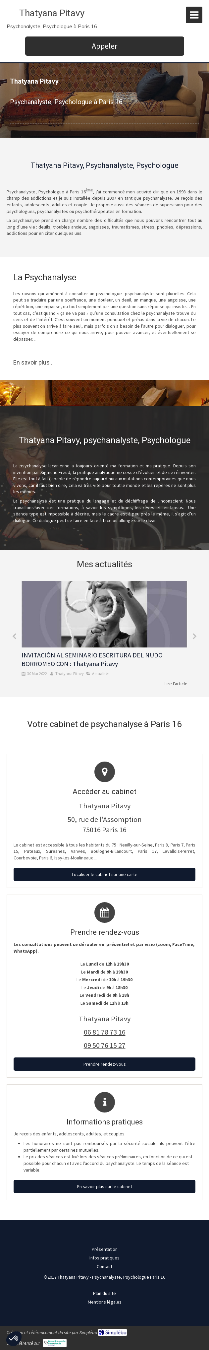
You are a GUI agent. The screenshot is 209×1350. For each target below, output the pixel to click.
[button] (14, 1339)
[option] (104, 634)
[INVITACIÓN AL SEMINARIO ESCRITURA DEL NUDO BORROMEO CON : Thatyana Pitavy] (104, 614)
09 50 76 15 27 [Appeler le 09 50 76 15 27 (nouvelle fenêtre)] (105, 1045)
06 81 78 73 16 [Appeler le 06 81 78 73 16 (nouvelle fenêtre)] (105, 1032)
